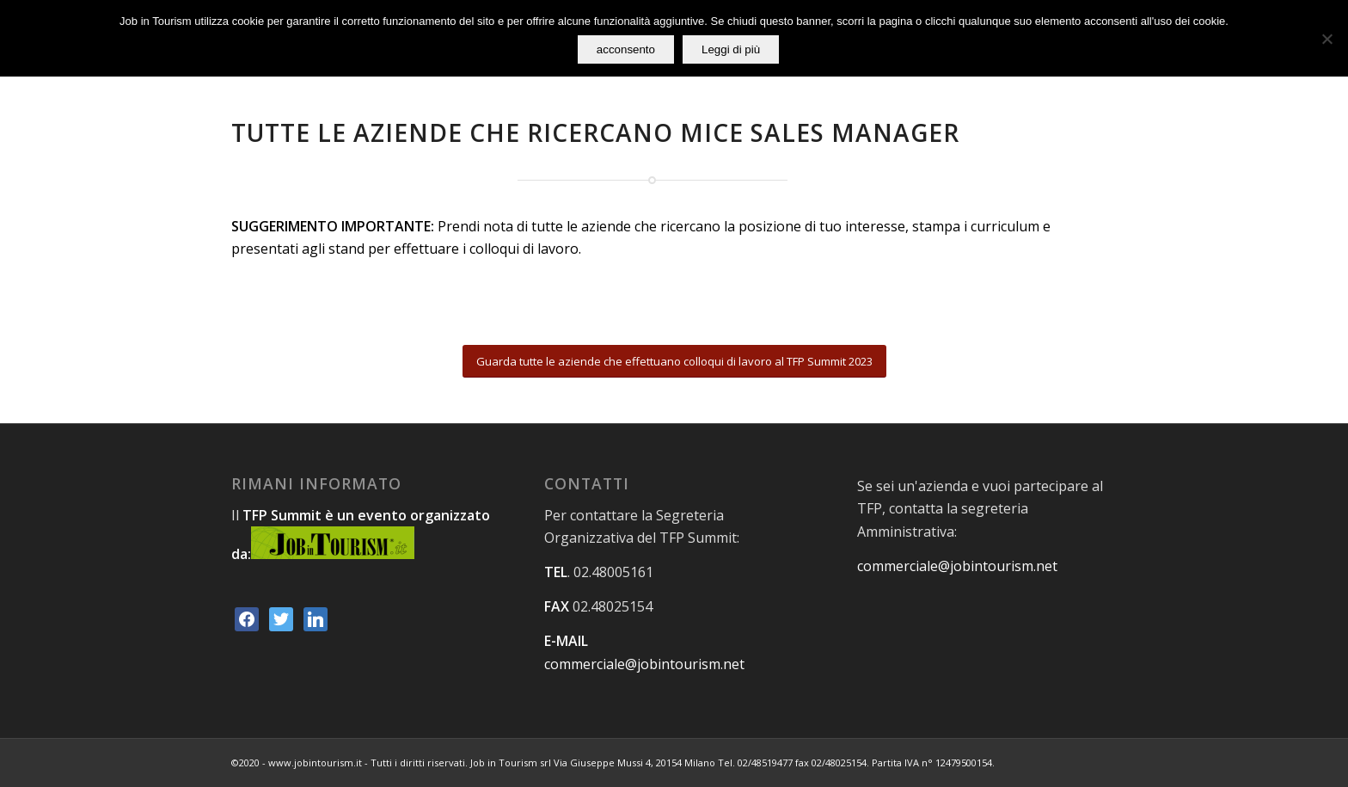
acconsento (626, 49)
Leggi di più (731, 49)
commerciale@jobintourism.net (644, 664)
